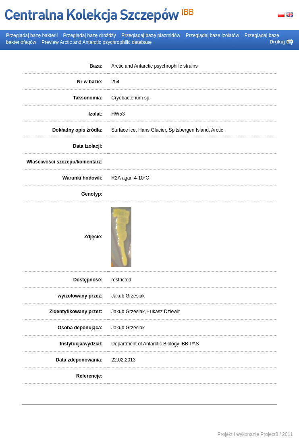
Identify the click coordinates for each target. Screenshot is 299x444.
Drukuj (277, 42)
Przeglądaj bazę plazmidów (150, 35)
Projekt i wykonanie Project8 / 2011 (255, 434)
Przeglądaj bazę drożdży (89, 35)
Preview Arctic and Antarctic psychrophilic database (97, 42)
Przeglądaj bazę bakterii (32, 35)
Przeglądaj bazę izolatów (212, 35)
